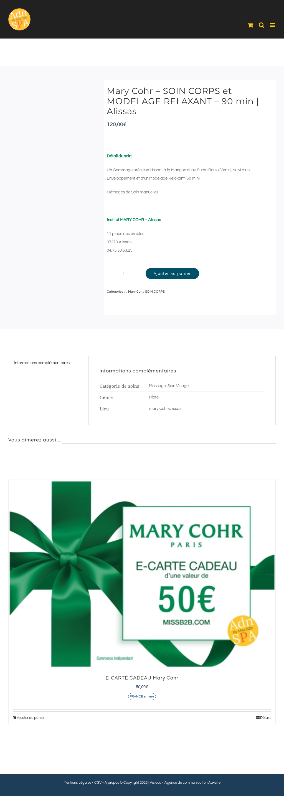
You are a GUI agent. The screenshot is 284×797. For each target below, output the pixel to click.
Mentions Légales (77, 783)
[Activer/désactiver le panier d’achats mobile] (250, 25)
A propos (112, 783)
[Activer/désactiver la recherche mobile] (261, 25)
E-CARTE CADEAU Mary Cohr (142, 678)
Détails (265, 718)
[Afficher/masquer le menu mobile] (273, 25)
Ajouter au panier (172, 273)
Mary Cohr (135, 291)
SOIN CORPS (155, 291)
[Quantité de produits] (123, 273)
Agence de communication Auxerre (192, 783)
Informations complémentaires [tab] (42, 363)
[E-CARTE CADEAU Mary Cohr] (142, 574)
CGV (98, 783)
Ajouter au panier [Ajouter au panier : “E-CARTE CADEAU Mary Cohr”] (30, 718)
